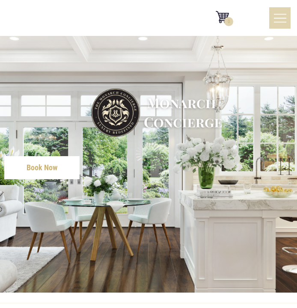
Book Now (42, 167)
